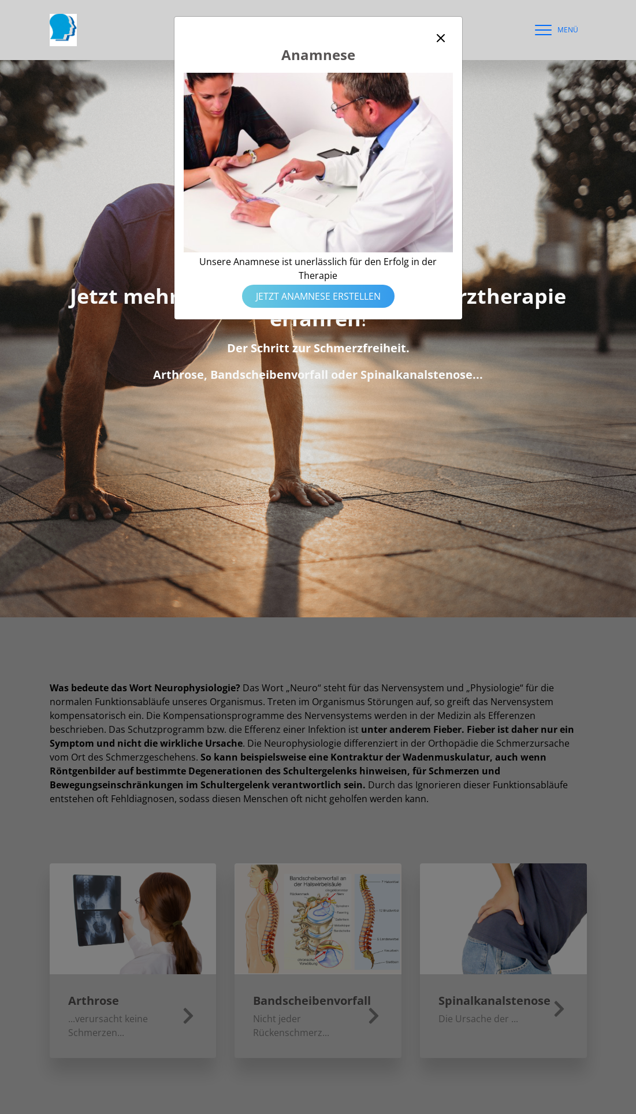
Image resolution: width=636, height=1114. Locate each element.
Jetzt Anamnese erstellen (318, 296)
